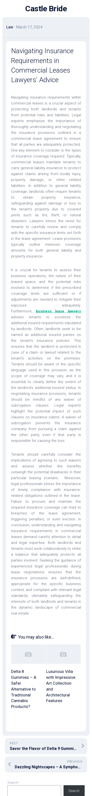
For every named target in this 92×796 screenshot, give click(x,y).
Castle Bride (46, 8)
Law (9, 27)
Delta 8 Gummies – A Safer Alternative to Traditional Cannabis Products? (23, 689)
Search (12, 782)
